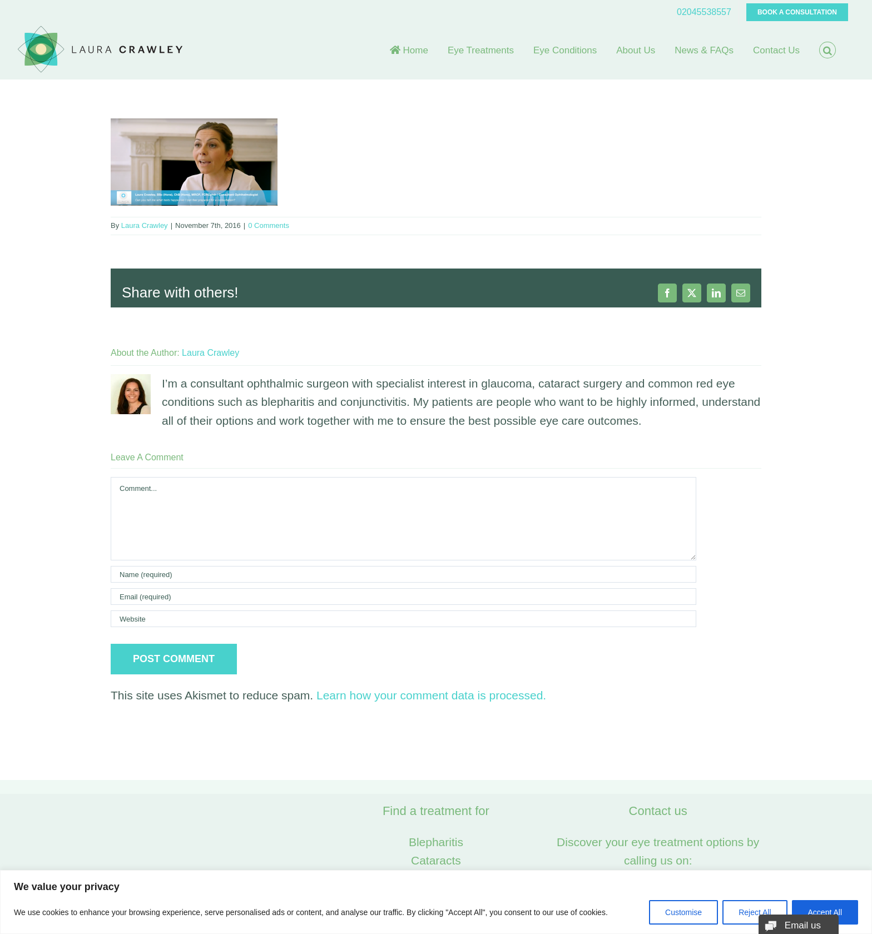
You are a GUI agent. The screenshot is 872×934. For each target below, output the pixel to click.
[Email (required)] (403, 596)
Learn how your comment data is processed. (431, 695)
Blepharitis (436, 842)
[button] (827, 50)
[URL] (403, 618)
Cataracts (436, 860)
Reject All (755, 912)
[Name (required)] (403, 574)
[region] (436, 902)
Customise (683, 912)
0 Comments (268, 225)
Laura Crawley (144, 225)
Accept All (825, 912)
